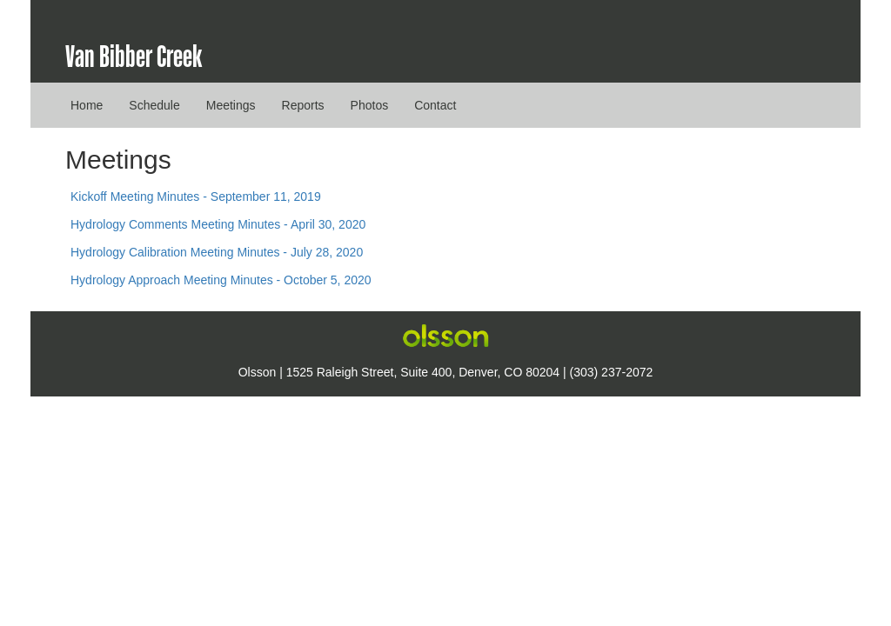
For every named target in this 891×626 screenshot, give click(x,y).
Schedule (154, 105)
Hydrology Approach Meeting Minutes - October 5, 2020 (221, 280)
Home (86, 105)
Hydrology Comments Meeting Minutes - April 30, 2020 (217, 224)
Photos (370, 105)
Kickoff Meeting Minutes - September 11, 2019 (195, 196)
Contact (435, 105)
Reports (303, 105)
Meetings (231, 105)
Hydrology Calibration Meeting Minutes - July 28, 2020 (216, 252)
